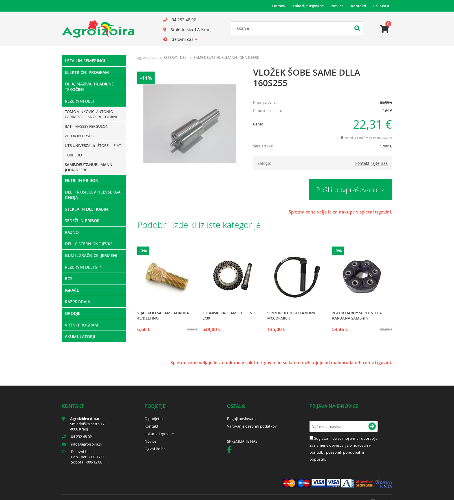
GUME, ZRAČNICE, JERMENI (91, 255)
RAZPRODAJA (77, 301)
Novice (337, 5)
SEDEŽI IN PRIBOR (82, 220)
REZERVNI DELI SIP (83, 267)
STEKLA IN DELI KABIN (86, 209)
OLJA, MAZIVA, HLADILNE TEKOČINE (89, 86)
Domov (278, 5)
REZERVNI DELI (79, 101)
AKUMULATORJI (80, 336)
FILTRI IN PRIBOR (81, 180)
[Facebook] (230, 450)
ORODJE (72, 313)
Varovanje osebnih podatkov (252, 426)
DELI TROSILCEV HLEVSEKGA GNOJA (92, 194)
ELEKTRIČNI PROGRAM (87, 72)
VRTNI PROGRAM (81, 325)
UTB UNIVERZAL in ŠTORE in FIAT (93, 145)
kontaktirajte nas (371, 163)
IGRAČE (72, 290)
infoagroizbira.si (86, 444)
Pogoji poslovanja (242, 418)
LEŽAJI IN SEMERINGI (85, 60)
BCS (68, 278)
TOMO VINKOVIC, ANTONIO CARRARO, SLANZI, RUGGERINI (91, 114)
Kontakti (358, 5)
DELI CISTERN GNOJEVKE (89, 244)
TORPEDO (73, 155)
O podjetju (153, 418)
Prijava (381, 5)
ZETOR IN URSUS (79, 135)
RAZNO (72, 232)
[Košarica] (384, 29)
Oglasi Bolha (155, 448)
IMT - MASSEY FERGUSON (87, 126)
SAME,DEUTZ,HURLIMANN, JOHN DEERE (89, 167)
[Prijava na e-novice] (372, 426)
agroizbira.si (147, 57)
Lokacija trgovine (308, 5)
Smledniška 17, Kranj (191, 29)
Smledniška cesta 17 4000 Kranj (87, 426)
